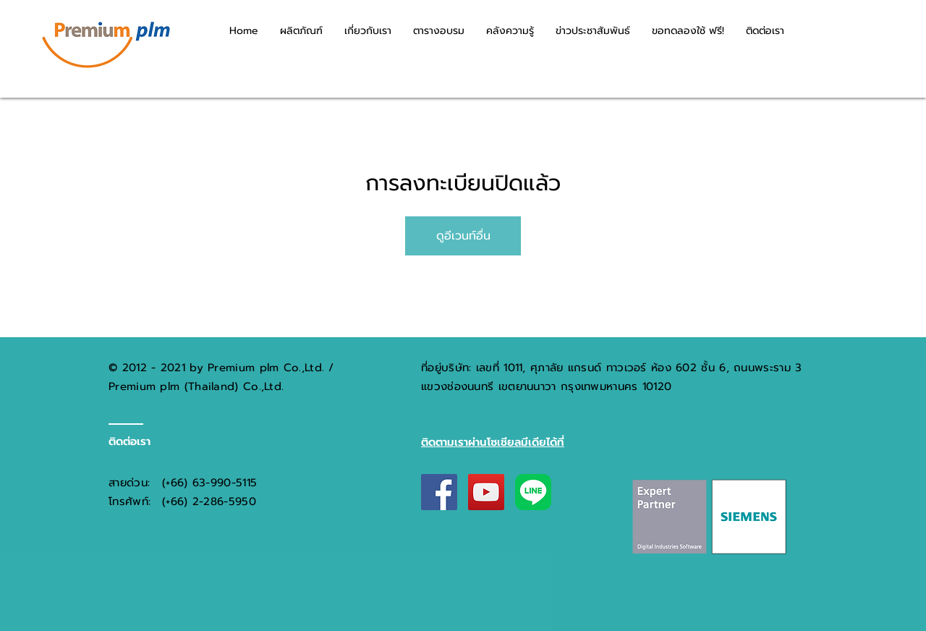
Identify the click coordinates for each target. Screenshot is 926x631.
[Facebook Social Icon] (439, 492)
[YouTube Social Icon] (486, 492)
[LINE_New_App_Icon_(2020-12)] (533, 492)
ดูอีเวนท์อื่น (463, 236)
